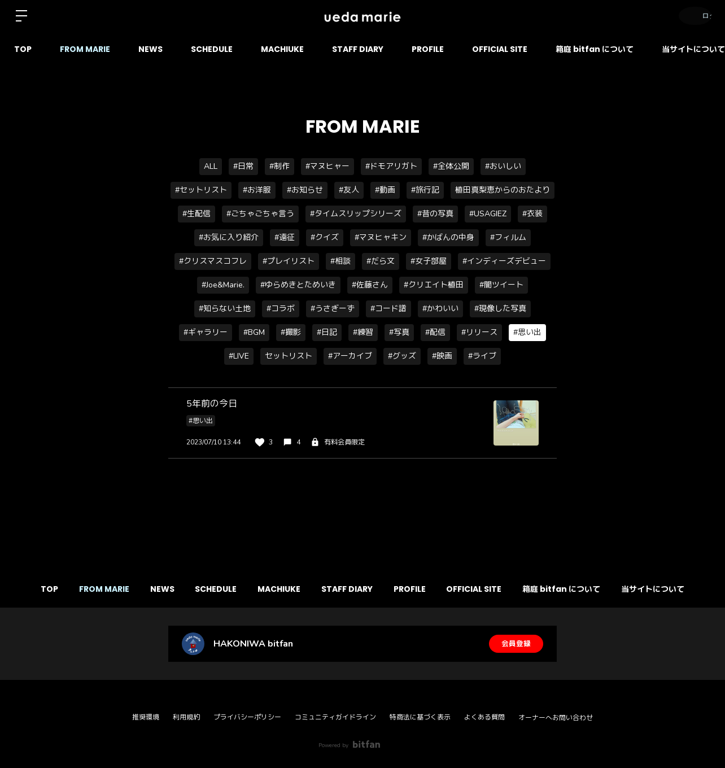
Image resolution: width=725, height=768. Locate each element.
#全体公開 (451, 166)
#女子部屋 (428, 261)
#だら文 (380, 261)
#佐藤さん (370, 285)
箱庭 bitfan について (595, 49)
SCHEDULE (212, 49)
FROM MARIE (85, 49)
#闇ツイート (501, 285)
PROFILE (428, 49)
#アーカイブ (350, 356)
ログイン (691, 15)
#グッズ (402, 356)
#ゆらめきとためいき (298, 285)
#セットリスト (201, 190)
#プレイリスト (289, 261)
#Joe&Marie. (223, 285)
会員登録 (516, 643)
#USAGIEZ (487, 213)
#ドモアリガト (391, 166)
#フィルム (508, 237)
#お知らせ (305, 190)
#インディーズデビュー (504, 261)
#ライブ (482, 356)
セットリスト (288, 356)
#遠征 (284, 237)
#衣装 (532, 213)
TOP (23, 49)
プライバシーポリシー (247, 717)
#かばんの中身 (448, 237)
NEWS (150, 49)
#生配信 (196, 213)
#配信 (435, 332)
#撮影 (291, 332)
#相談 (340, 261)
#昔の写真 (435, 213)
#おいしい (503, 166)
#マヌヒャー (327, 166)
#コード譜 (388, 308)
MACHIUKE (282, 49)
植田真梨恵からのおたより (502, 190)
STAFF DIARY (357, 49)
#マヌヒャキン (381, 237)
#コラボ (281, 308)
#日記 (327, 332)
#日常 (243, 166)
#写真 (399, 332)
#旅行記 (425, 190)
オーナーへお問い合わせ (555, 717)
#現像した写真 (500, 308)
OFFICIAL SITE (499, 49)
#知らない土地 (225, 308)
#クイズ (325, 237)
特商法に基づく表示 (420, 717)
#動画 (385, 190)
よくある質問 (484, 717)
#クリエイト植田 (434, 285)
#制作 (279, 166)
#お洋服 (257, 190)
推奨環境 (145, 717)
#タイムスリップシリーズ (355, 213)
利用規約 (186, 717)
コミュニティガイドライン (335, 717)
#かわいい (440, 308)
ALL (210, 166)
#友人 (349, 190)
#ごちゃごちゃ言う (260, 213)
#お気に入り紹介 (229, 237)
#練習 (363, 332)
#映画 (442, 356)
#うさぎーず (333, 308)
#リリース (479, 332)
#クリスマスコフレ (213, 261)
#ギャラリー (206, 332)
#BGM (254, 332)
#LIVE (239, 356)
